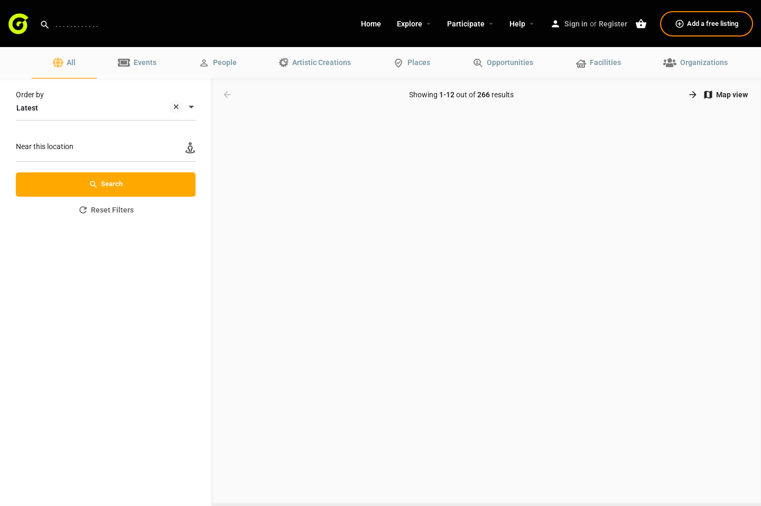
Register (613, 24)
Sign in (576, 24)
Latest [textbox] (99, 108)
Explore (409, 24)
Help (517, 24)
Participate (466, 24)
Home (371, 24)
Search (106, 184)
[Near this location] (106, 149)
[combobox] (106, 108)
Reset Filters (106, 210)
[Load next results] (694, 94)
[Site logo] (20, 23)
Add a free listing (706, 24)
